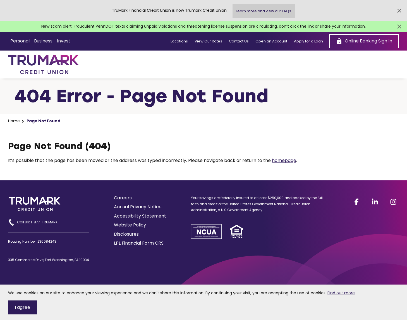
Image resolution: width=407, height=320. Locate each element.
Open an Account (271, 41)
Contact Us (239, 41)
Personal (20, 41)
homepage (284, 160)
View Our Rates (208, 41)
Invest (63, 41)
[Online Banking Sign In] (364, 41)
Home (14, 121)
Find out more (341, 293)
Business (43, 41)
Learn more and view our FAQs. (264, 11)
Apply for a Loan (308, 41)
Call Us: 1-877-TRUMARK (33, 222)
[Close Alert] (399, 10)
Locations (179, 41)
